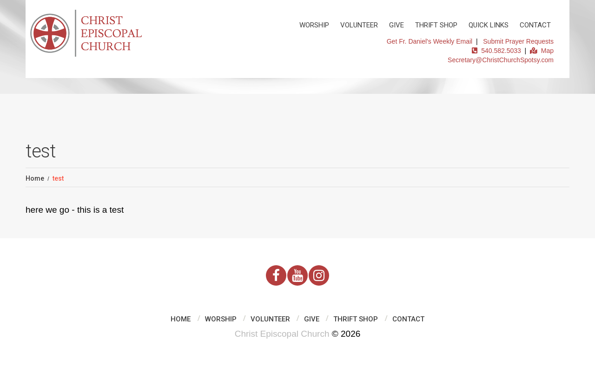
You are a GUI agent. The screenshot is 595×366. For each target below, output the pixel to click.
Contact (535, 25)
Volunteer (359, 25)
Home (35, 178)
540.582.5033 (496, 50)
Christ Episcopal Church (282, 334)
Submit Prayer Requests (518, 41)
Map (542, 50)
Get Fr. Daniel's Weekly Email (429, 41)
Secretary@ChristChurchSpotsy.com (501, 60)
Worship (314, 25)
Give (396, 25)
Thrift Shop (436, 25)
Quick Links (489, 25)
